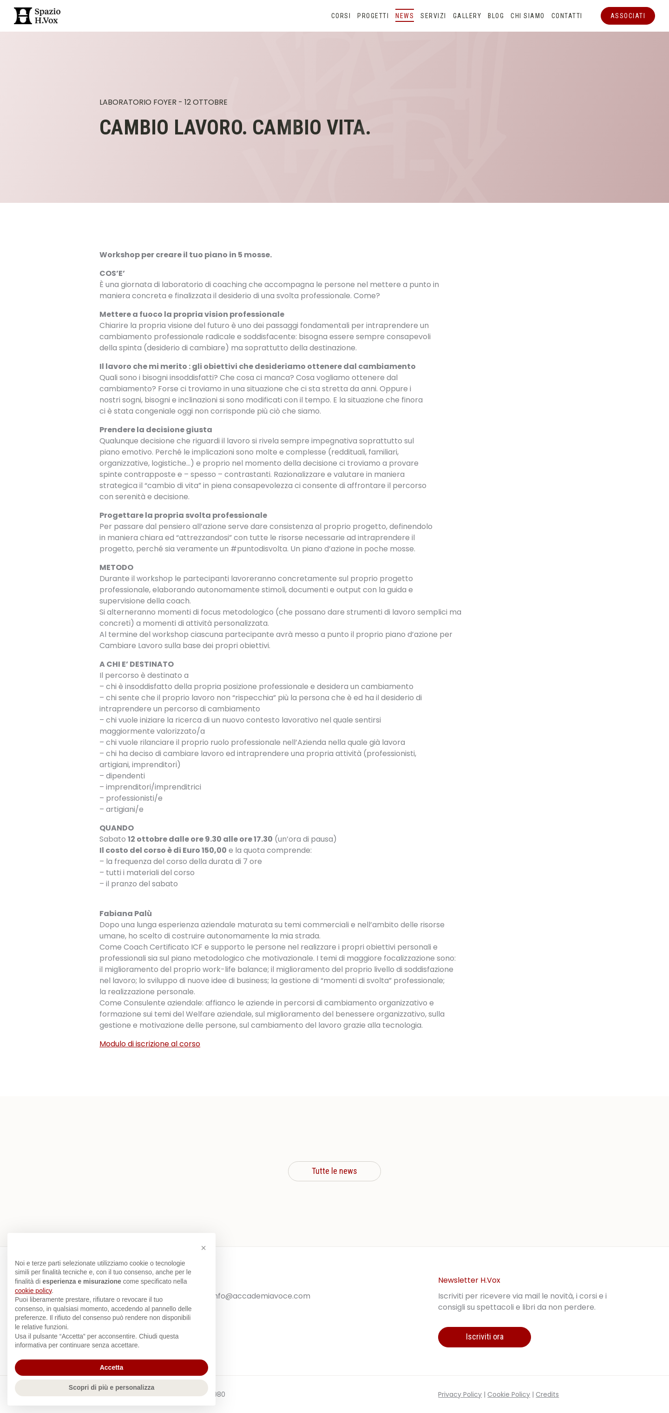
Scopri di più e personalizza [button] (111, 1387)
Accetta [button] (112, 1367)
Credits (547, 1394)
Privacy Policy (460, 1394)
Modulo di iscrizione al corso (149, 1043)
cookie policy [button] (33, 1290)
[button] (203, 1247)
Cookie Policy (508, 1394)
